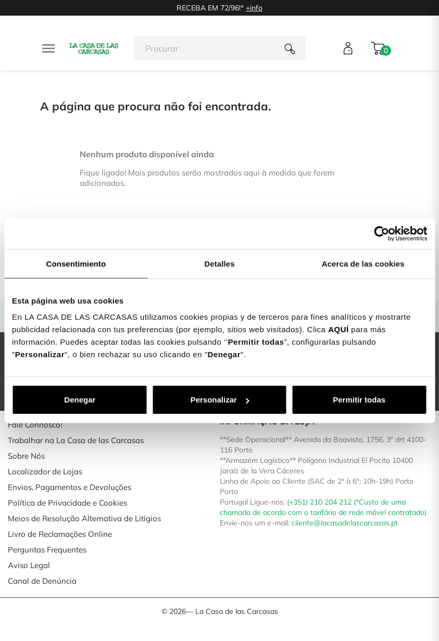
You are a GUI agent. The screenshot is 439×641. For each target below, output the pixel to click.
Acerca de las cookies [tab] (363, 263)
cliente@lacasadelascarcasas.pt (345, 522)
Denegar (79, 399)
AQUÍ (338, 329)
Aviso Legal (29, 565)
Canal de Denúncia (42, 581)
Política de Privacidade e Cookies (67, 503)
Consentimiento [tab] (76, 263)
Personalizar (220, 399)
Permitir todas (359, 399)
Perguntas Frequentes (47, 550)
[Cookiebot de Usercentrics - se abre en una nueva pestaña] (381, 233)
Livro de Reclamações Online (60, 534)
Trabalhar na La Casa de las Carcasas (76, 440)
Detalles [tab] (219, 263)
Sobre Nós (26, 456)
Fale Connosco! (35, 425)
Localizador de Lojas (45, 471)
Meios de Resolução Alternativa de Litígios (84, 518)
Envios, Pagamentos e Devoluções (69, 487)
